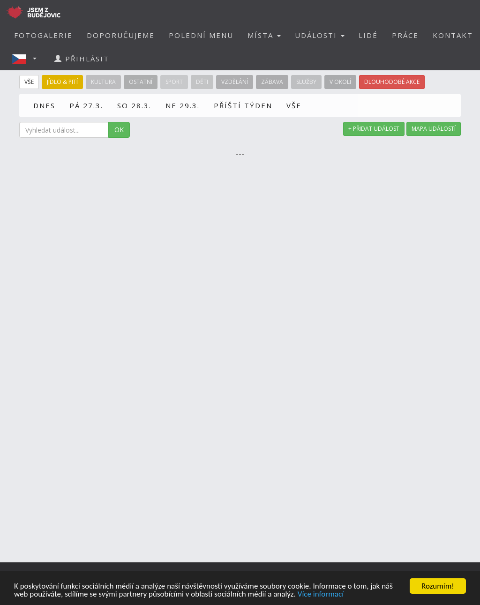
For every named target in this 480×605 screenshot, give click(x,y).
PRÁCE (405, 35)
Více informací (321, 594)
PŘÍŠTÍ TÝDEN (243, 105)
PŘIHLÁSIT (81, 58)
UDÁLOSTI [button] (320, 35)
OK (119, 129)
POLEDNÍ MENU (201, 35)
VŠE (293, 105)
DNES (44, 105)
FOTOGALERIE (43, 35)
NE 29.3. (182, 105)
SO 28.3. (134, 105)
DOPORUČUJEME (121, 35)
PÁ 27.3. (86, 105)
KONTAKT (453, 35)
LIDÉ (368, 35)
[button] (27, 58)
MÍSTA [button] (264, 35)
